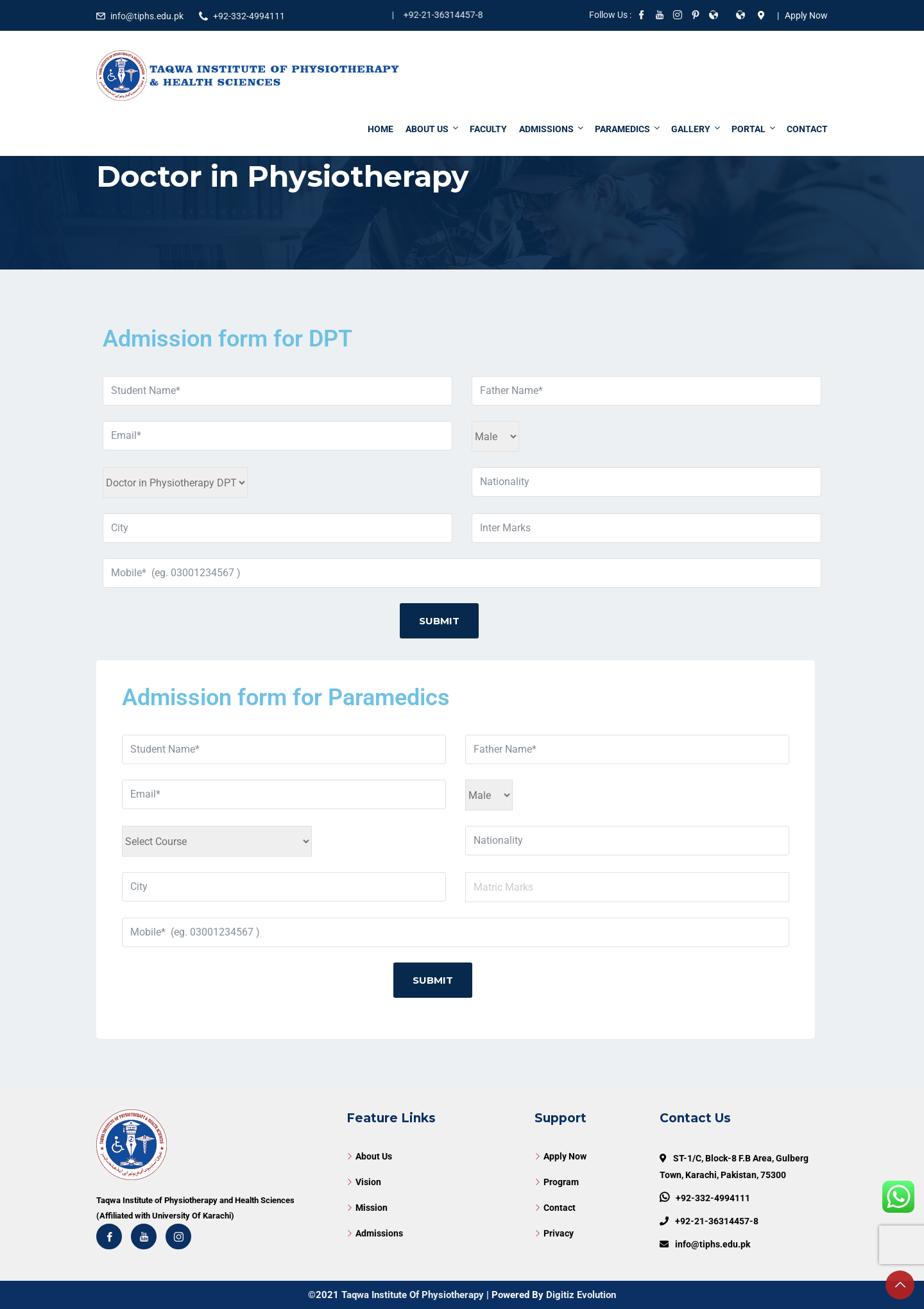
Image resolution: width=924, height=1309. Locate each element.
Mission (371, 1207)
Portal (754, 128)
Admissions (552, 128)
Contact (807, 129)
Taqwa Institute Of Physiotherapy (412, 1295)
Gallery (696, 128)
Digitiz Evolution (581, 1295)
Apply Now (564, 1156)
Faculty (488, 129)
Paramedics (628, 128)
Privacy (558, 1233)
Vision (368, 1182)
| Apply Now (800, 15)
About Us (433, 128)
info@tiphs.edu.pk (147, 16)
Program (561, 1182)
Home (380, 129)
